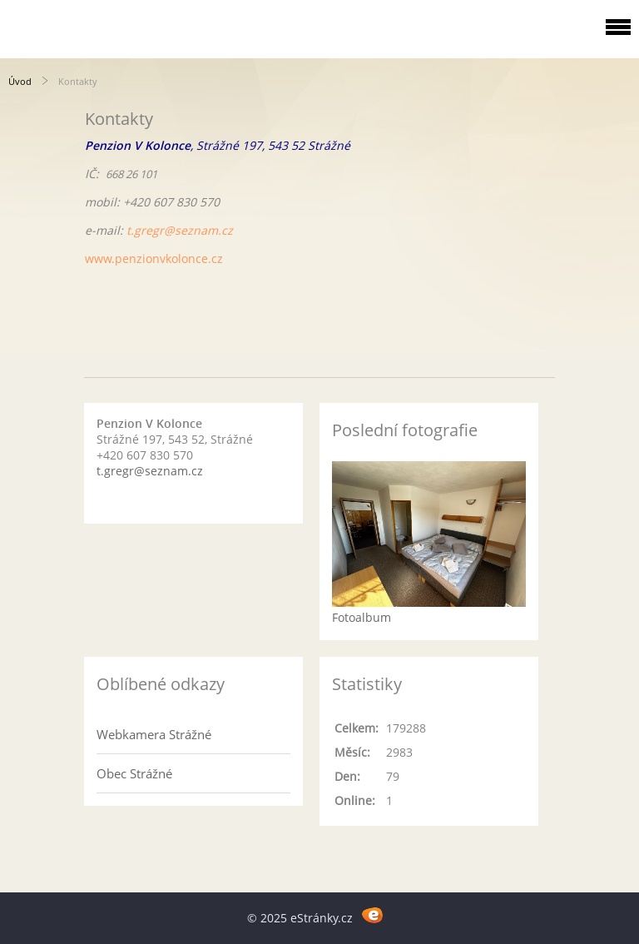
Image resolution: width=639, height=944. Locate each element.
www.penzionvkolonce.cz (154, 258)
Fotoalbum (361, 617)
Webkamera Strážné (154, 734)
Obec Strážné (134, 773)
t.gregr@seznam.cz (179, 230)
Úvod (20, 81)
